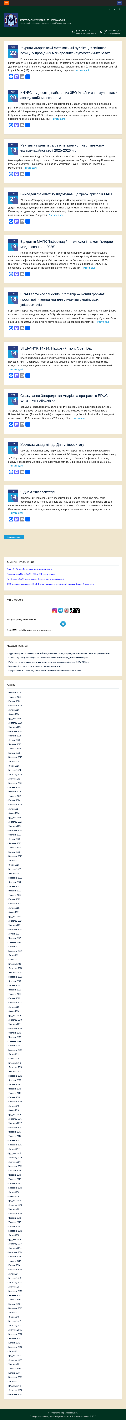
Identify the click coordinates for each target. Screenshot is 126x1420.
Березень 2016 (15, 1188)
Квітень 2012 (14, 1343)
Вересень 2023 (15, 830)
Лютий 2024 (13, 809)
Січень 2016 (13, 1196)
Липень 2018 (14, 1084)
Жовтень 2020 (15, 972)
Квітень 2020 (14, 998)
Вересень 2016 (15, 1166)
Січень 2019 (13, 1059)
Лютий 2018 (13, 1106)
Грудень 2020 (14, 964)
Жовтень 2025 (15, 727)
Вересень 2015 (15, 1214)
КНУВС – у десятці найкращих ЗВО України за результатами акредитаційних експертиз (48, 658)
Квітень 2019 (14, 1046)
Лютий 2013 (13, 1313)
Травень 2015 (14, 1222)
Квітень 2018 (14, 1097)
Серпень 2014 (14, 1257)
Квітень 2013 (14, 1304)
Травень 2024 (14, 796)
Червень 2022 (14, 891)
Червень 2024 (14, 792)
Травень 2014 (14, 1261)
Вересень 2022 (15, 878)
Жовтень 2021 (15, 925)
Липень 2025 (14, 740)
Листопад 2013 (15, 1282)
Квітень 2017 (14, 1140)
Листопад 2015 (15, 1205)
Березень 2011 (15, 1377)
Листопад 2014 (15, 1244)
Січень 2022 (13, 912)
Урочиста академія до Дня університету (52, 444)
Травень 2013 (14, 1300)
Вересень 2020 (15, 977)
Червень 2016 (14, 1175)
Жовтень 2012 (15, 1330)
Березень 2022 (15, 904)
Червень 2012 (14, 1338)
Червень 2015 (14, 1218)
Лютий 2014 (13, 1274)
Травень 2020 (14, 994)
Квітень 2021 (14, 947)
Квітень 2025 (14, 753)
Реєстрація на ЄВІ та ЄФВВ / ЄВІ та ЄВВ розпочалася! (31, 574)
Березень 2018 (15, 1102)
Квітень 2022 (14, 899)
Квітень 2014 (14, 1265)
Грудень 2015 (14, 1201)
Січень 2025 (13, 766)
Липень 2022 (14, 886)
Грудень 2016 (14, 1153)
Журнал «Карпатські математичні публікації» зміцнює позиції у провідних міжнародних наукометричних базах (59, 653)
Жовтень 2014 (15, 1248)
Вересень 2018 (15, 1076)
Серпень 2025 (14, 736)
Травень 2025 (14, 749)
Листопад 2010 (15, 1390)
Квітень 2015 (14, 1226)
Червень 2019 (14, 1037)
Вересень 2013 (15, 1291)
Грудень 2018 (14, 1063)
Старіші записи (14, 537)
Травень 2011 (14, 1369)
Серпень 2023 (14, 835)
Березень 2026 (15, 706)
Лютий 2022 (13, 908)
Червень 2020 (14, 990)
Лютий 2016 (13, 1192)
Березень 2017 (15, 1145)
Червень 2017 (14, 1132)
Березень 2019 (15, 1050)
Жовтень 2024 (15, 779)
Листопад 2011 (15, 1360)
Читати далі (82, 70)
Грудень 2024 (14, 770)
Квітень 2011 (14, 1373)
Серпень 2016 (14, 1170)
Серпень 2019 (14, 1033)
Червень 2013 (14, 1295)
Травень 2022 (14, 895)
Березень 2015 (15, 1231)
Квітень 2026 (14, 701)
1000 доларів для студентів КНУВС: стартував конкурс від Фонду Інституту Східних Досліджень (50, 584)
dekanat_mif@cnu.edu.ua (86, 33)
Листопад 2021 (15, 921)
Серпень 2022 (14, 882)
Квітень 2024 (14, 800)
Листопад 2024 (15, 774)
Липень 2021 (14, 934)
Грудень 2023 (14, 817)
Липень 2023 (14, 839)
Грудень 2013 (14, 1278)
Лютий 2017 (13, 1149)
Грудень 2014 (14, 1239)
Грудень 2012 (14, 1321)
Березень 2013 (15, 1308)
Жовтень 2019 (15, 1024)
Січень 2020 (13, 1011)
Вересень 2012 (15, 1334)
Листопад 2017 (15, 1119)
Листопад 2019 (15, 1020)
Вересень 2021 (15, 929)
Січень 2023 (13, 865)
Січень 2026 (13, 714)
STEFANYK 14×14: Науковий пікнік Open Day (56, 348)
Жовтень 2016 (15, 1162)
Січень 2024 (13, 813)
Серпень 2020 (14, 981)
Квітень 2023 (14, 852)
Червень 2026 (14, 693)
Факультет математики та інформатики (42, 20)
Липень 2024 (14, 787)
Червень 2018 (14, 1089)
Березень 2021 (15, 951)
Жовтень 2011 (15, 1364)
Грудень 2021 (14, 916)
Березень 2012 (15, 1347)
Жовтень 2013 (15, 1287)
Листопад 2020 (15, 968)
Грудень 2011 (14, 1356)
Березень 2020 (15, 1003)
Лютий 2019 (13, 1054)
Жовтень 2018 (15, 1071)
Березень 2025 (15, 757)
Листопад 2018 (15, 1067)
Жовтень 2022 (15, 873)
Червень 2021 (14, 938)
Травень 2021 (14, 942)
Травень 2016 (14, 1179)
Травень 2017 (14, 1136)
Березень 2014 (15, 1269)
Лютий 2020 (13, 1007)
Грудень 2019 (14, 1015)
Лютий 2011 (13, 1381)
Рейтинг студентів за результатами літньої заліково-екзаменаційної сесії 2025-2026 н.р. (48, 662)
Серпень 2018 (14, 1080)
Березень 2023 (15, 856)
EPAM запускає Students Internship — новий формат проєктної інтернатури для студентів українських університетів (62, 299)
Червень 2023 (14, 843)
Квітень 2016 (14, 1183)
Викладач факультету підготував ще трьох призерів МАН (66, 194)
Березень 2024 (15, 805)
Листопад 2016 (15, 1158)
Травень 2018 (14, 1093)
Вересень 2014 (15, 1252)
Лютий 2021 (13, 955)
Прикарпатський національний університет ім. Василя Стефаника (59, 1416)
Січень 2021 (13, 960)
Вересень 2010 (15, 1394)
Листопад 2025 (15, 723)
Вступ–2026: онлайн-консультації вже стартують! (29, 569)
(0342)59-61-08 (83, 31)
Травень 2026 (14, 697)
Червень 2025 (14, 744)
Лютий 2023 (13, 860)
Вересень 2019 (15, 1028)
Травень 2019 (14, 1041)
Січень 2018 (13, 1110)
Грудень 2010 (14, 1386)
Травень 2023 (14, 848)
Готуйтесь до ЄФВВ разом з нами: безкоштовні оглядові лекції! (35, 579)
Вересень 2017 (15, 1127)
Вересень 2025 (15, 731)
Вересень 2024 (15, 783)
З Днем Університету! (37, 492)
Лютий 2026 (13, 710)
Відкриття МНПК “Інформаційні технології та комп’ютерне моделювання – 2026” (45, 671)
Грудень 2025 (14, 718)
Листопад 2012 (15, 1325)
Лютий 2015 (13, 1235)
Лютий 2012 (13, 1351)
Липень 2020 (14, 985)
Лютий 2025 (13, 761)
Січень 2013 (13, 1317)
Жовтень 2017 (15, 1123)
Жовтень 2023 (15, 826)
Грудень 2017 (14, 1115)
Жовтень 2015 (15, 1209)
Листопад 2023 (15, 822)
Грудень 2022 (14, 869)
